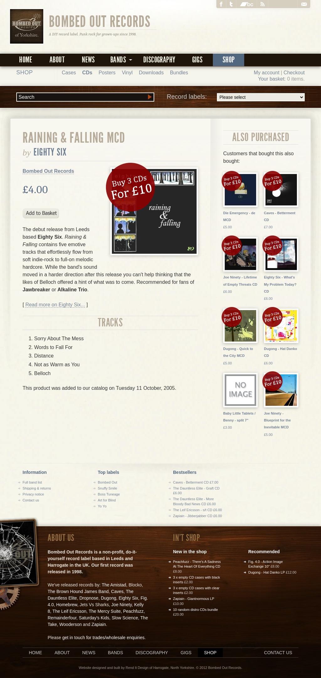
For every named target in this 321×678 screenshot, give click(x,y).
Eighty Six (50, 152)
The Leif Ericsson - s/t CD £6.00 (197, 510)
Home (25, 60)
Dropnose (88, 598)
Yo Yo (102, 506)
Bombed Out (107, 482)
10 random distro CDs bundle (195, 610)
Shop (229, 60)
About (57, 60)
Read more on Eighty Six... (55, 304)
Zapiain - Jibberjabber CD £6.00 (197, 516)
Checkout (294, 72)
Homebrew (66, 604)
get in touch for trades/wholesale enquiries (103, 637)
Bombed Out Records (100, 21)
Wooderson (70, 624)
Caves (117, 591)
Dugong (108, 598)
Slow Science (125, 617)
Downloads (151, 72)
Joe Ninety (121, 604)
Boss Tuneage (109, 494)
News (88, 60)
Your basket (271, 79)
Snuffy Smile (107, 488)
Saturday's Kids (94, 617)
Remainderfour (62, 617)
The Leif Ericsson (69, 611)
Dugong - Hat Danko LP (266, 572)
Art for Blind (107, 500)
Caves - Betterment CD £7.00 (195, 482)
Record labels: (236, 97)
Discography (159, 60)
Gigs (197, 60)
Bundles (179, 72)
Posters (106, 72)
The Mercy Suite (105, 611)
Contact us (31, 500)
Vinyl (127, 72)
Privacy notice (33, 494)
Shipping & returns (37, 488)
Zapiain (99, 624)
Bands (115, 652)
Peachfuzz (133, 611)
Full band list (32, 482)
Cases (69, 72)
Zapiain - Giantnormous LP (193, 599)
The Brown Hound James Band (78, 591)
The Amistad (114, 584)
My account (267, 72)
